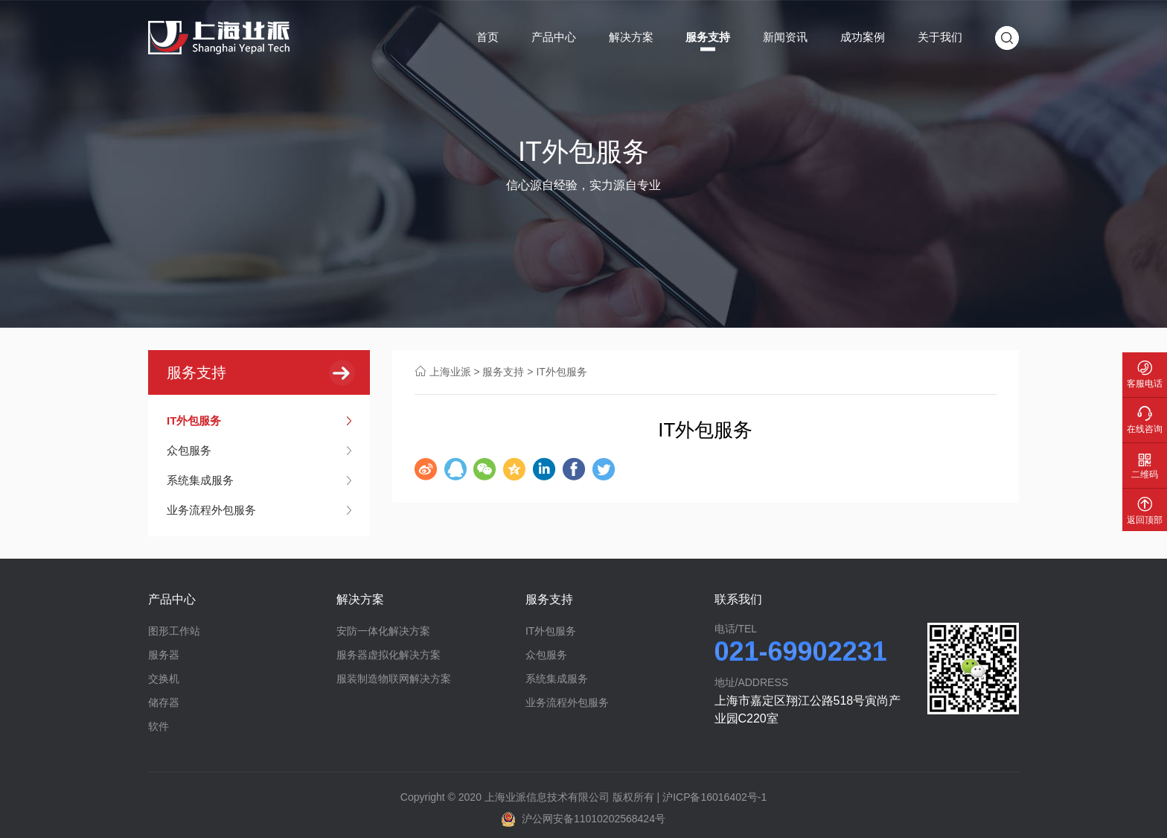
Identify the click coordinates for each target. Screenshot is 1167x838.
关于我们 (940, 37)
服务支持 (707, 37)
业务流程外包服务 (211, 510)
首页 (487, 37)
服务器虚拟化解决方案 (388, 655)
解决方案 (631, 37)
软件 (158, 726)
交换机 (163, 679)
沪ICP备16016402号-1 (714, 797)
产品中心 (553, 37)
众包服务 (189, 450)
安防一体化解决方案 (383, 631)
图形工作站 (174, 631)
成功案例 (862, 37)
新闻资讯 (785, 37)
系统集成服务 (200, 480)
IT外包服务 (194, 420)
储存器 (163, 702)
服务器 (163, 655)
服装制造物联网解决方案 (393, 679)
